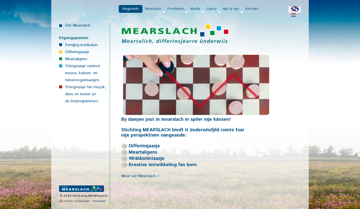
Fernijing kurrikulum (81, 45)
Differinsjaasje (77, 52)
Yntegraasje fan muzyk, (85, 87)
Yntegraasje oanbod (82, 66)
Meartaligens (76, 59)
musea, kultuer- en (81, 73)
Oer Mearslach (77, 25)
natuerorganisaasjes (82, 80)
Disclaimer (99, 201)
